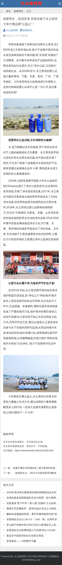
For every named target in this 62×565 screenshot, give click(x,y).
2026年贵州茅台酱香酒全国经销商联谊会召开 (31, 492)
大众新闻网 (10, 30)
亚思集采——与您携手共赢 (21, 541)
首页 (8, 11)
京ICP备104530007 (37, 556)
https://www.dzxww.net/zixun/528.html (34, 450)
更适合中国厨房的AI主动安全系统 (24, 535)
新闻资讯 (18, 11)
